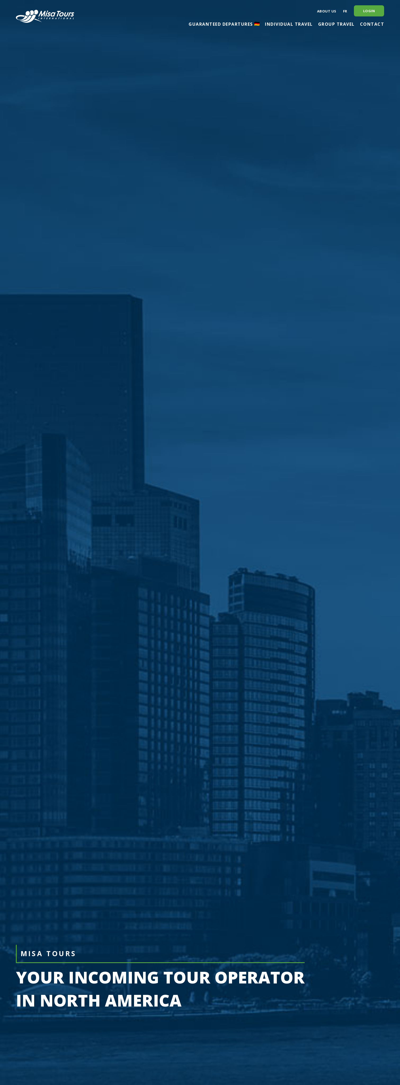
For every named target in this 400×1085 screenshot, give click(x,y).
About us (326, 11)
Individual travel (289, 24)
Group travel (336, 24)
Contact (372, 24)
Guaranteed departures (224, 24)
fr (345, 11)
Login (369, 10)
